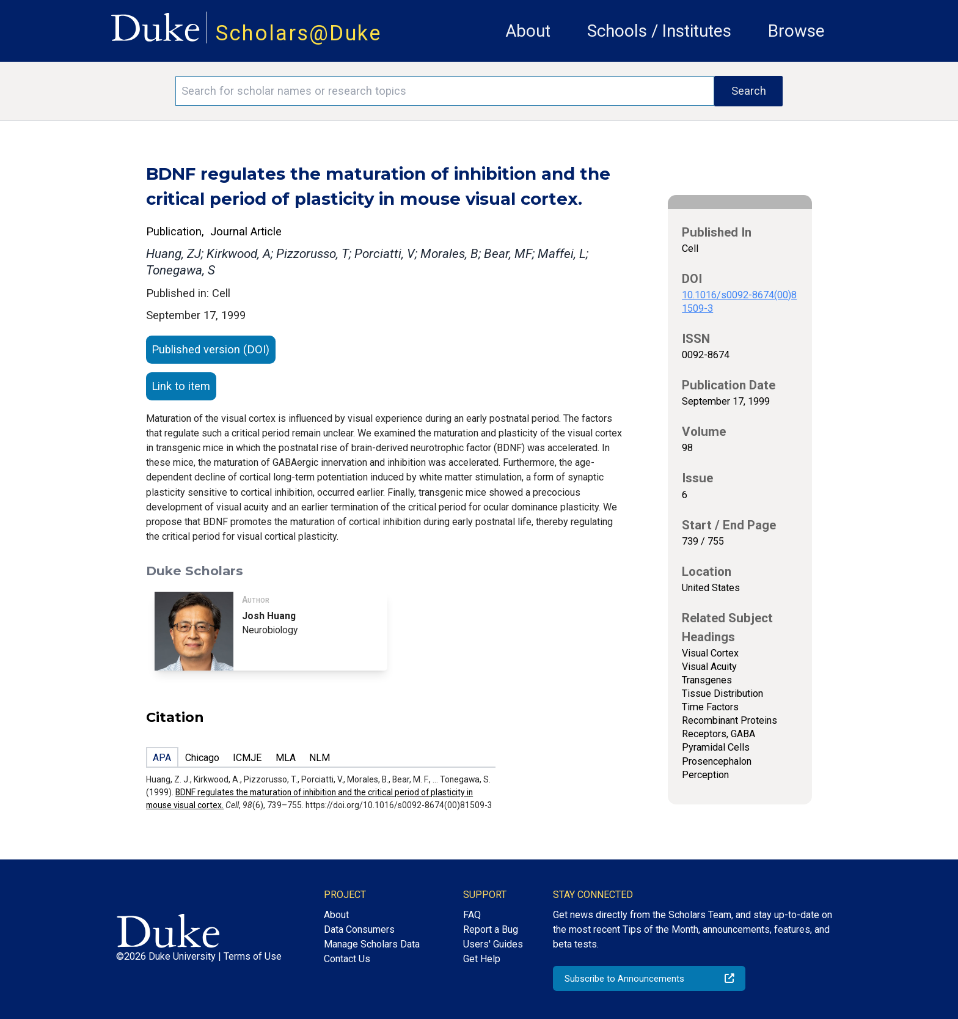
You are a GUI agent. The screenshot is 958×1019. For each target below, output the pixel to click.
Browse (796, 31)
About (527, 31)
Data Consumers (359, 929)
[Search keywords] (444, 91)
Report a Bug (490, 929)
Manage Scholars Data (372, 944)
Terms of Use (253, 956)
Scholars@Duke (299, 33)
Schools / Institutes (659, 31)
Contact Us (347, 959)
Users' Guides (493, 944)
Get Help (481, 959)
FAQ (472, 915)
